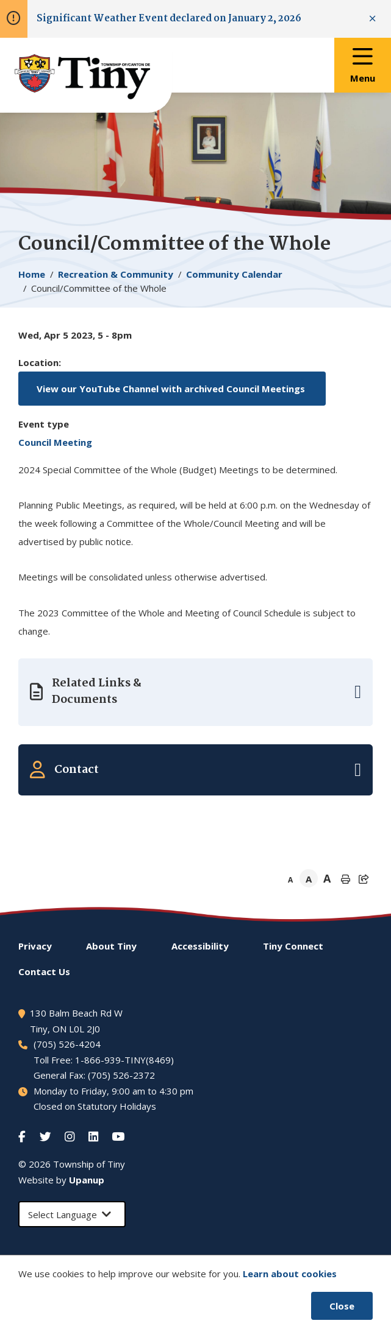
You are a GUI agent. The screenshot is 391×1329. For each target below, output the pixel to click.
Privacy (35, 946)
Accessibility (200, 946)
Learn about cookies (290, 1273)
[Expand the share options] (363, 879)
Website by (61, 1180)
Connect (293, 946)
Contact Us (44, 971)
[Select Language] (72, 1214)
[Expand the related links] (195, 692)
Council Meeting (55, 442)
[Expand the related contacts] (195, 769)
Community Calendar (234, 274)
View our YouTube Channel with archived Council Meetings (172, 388)
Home (31, 274)
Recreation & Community (115, 274)
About (111, 946)
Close (341, 1306)
